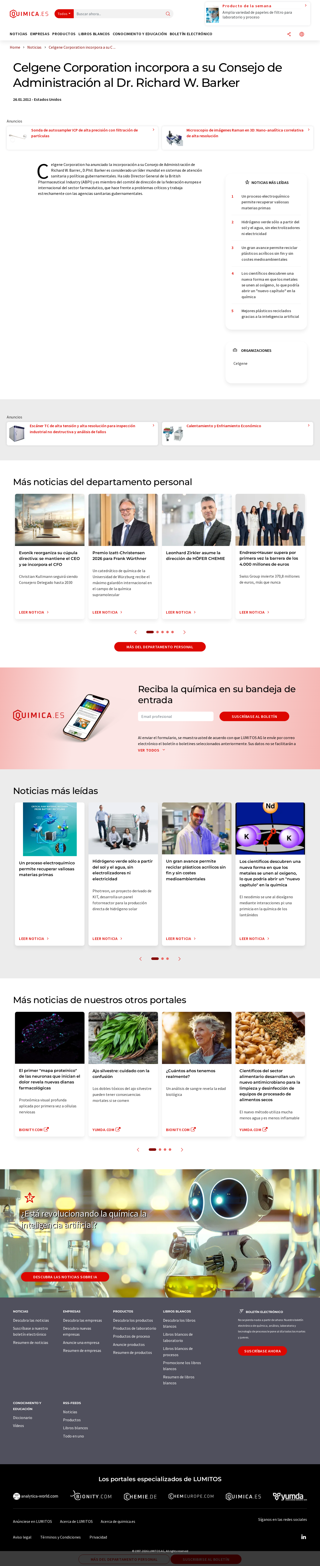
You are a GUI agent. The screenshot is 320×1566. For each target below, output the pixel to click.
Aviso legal (22, 1537)
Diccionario (22, 1417)
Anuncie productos (129, 1344)
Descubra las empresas (82, 1320)
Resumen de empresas (82, 1350)
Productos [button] (64, 33)
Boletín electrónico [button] (191, 33)
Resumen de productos (132, 1352)
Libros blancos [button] (94, 33)
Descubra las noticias (31, 1320)
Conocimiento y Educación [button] (140, 33)
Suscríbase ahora (262, 1350)
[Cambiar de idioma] (301, 34)
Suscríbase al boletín (254, 716)
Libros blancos (75, 1427)
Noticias (70, 1411)
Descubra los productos (133, 1320)
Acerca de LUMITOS (76, 1521)
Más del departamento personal (160, 646)
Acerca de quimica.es (118, 1521)
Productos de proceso (131, 1336)
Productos (72, 1419)
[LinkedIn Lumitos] (303, 1537)
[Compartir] (289, 34)
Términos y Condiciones (60, 1537)
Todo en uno (73, 1436)
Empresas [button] (40, 33)
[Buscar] (168, 14)
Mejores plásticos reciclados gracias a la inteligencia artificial (270, 313)
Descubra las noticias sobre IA (65, 1276)
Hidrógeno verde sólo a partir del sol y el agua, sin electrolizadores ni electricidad (271, 227)
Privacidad (98, 1537)
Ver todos (152, 750)
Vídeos (18, 1425)
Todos (63, 13)
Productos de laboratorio (134, 1328)
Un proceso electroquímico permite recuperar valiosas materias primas (266, 202)
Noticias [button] (19, 33)
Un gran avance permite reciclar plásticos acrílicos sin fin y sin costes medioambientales (270, 253)
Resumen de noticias (30, 1342)
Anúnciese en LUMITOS (32, 1521)
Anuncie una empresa (81, 1342)
